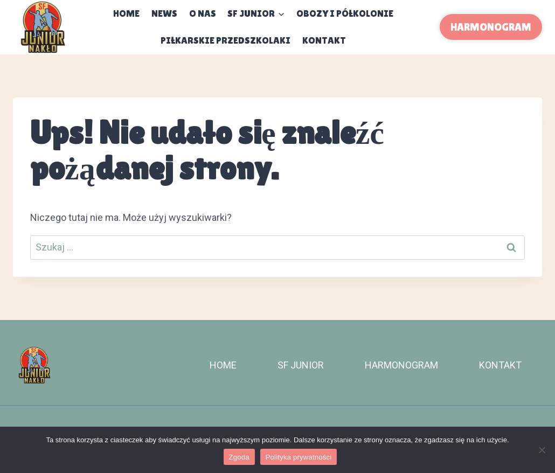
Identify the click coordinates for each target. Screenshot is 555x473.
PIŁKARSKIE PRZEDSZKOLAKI (225, 40)
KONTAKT (324, 40)
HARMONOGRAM (490, 27)
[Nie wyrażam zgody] (541, 449)
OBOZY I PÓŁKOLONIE (344, 13)
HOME (223, 365)
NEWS (164, 13)
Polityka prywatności (299, 457)
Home (126, 13)
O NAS (202, 13)
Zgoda (239, 457)
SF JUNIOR (301, 365)
